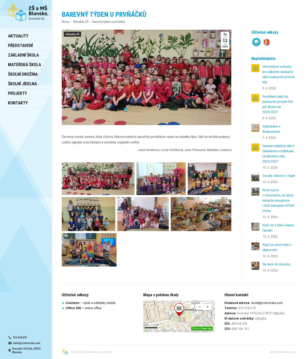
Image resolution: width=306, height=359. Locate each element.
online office (84, 308)
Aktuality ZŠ (72, 34)
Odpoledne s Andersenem (271, 129)
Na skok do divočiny (276, 264)
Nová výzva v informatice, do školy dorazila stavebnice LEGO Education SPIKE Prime (278, 200)
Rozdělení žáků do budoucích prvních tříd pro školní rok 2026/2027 (277, 104)
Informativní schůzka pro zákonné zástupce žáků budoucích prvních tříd (278, 74)
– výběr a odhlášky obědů (89, 303)
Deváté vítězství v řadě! (278, 176)
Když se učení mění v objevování (277, 247)
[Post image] (255, 68)
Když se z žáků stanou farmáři (278, 227)
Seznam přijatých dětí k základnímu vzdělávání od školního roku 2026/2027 (278, 153)
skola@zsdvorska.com (267, 303)
